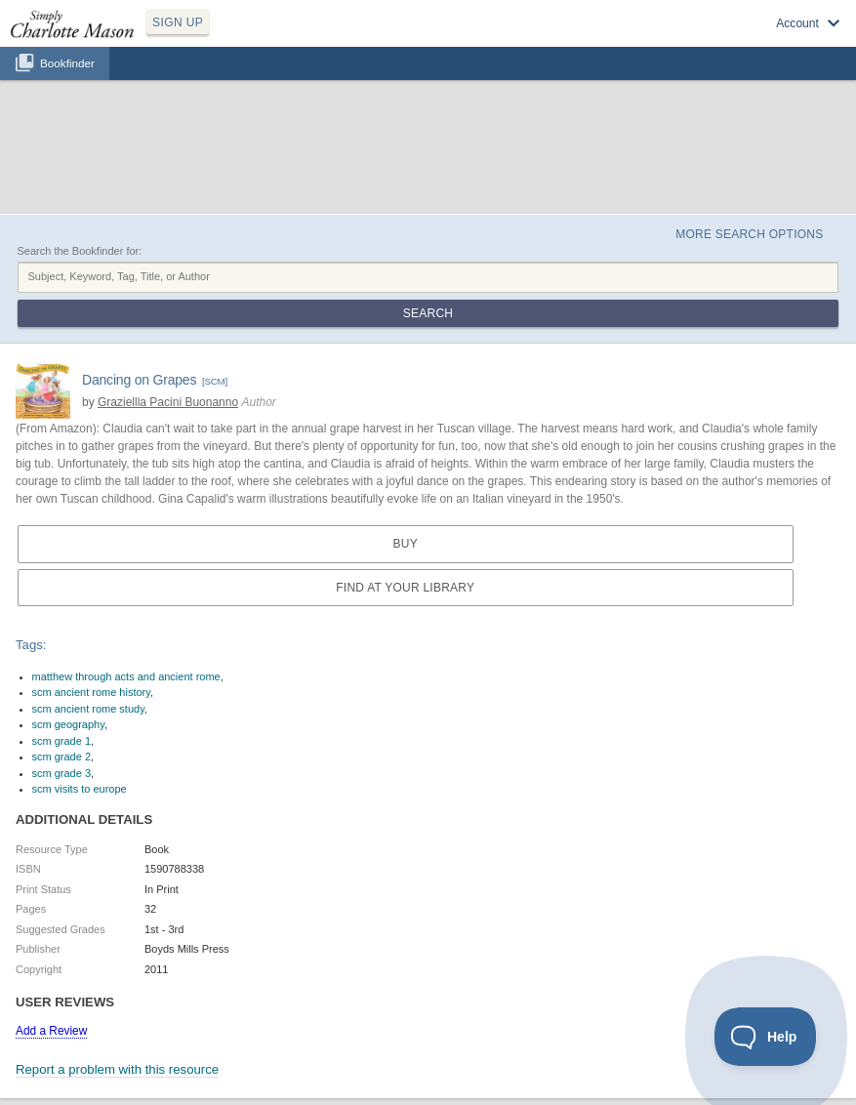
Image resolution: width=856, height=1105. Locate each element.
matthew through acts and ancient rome (126, 676)
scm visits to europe (79, 789)
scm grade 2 (62, 756)
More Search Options (749, 234)
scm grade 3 (62, 773)
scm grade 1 (62, 741)
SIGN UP (177, 22)
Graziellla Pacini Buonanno (168, 402)
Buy (405, 544)
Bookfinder (67, 63)
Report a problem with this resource (117, 1069)
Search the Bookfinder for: (80, 251)
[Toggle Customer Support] (765, 1036)
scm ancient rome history (91, 692)
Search (428, 313)
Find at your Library (405, 587)
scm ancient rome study (88, 709)
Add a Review (51, 1031)
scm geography (68, 724)
